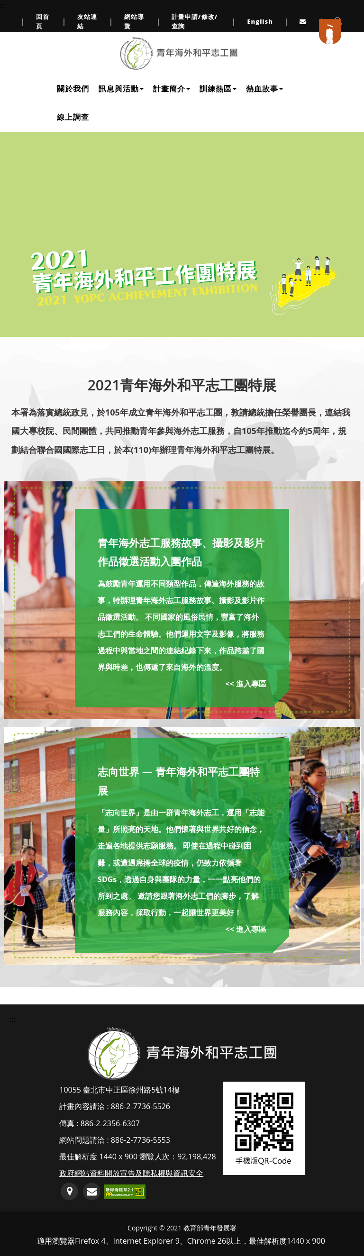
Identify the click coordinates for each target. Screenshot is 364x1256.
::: (3, 357)
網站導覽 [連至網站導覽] (134, 21)
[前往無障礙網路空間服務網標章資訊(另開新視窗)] (125, 1191)
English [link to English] (260, 21)
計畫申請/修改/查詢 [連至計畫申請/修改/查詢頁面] (195, 21)
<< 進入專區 (245, 683)
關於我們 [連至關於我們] (73, 88)
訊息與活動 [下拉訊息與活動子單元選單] (121, 88)
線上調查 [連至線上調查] (73, 117)
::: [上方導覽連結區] (3, 5)
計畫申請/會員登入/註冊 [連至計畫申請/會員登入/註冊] (330, 28)
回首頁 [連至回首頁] (42, 21)
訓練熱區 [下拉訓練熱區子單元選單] (218, 88)
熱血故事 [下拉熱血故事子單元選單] (264, 88)
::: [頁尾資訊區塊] (12, 1019)
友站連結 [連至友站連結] (87, 21)
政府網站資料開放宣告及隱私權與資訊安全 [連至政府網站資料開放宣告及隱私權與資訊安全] (131, 1173)
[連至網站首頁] (179, 53)
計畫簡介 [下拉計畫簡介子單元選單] (171, 88)
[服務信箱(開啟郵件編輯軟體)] (92, 1192)
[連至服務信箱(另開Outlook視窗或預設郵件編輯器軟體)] (304, 21)
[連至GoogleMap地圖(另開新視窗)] (69, 1192)
